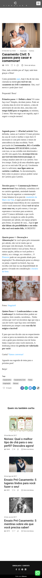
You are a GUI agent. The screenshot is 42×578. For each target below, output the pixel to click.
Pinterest (5, 257)
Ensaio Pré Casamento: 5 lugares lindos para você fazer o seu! (20, 483)
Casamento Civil (19, 380)
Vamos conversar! (16, 354)
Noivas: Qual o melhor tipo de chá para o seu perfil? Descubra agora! (19, 442)
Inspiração (23, 51)
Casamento (7, 380)
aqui (18, 79)
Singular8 (12, 305)
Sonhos (31, 51)
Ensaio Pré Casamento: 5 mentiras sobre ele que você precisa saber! (20, 524)
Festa (30, 380)
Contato (26, 566)
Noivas (15, 383)
